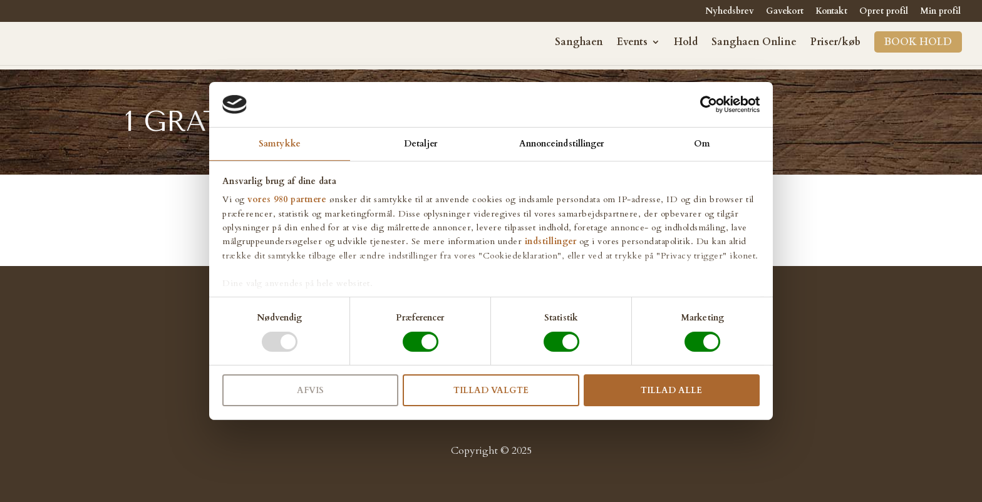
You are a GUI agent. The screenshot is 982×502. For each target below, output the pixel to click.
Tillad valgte (491, 390)
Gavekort (785, 12)
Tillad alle (671, 390)
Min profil (940, 12)
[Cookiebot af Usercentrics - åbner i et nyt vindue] (705, 104)
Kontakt (831, 12)
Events (632, 43)
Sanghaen (579, 43)
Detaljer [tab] (420, 144)
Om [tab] (702, 144)
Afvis (310, 390)
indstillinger (551, 241)
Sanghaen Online (754, 43)
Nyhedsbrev (729, 12)
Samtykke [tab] (280, 144)
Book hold (918, 42)
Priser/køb (835, 43)
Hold (686, 43)
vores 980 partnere (286, 199)
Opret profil (883, 12)
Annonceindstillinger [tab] (561, 144)
